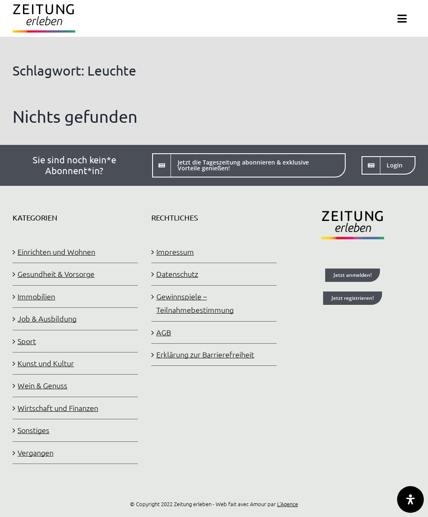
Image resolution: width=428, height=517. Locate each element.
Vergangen (36, 452)
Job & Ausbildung (47, 318)
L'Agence (287, 504)
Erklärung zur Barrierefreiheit (205, 354)
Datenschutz (177, 274)
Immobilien (36, 296)
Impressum (175, 251)
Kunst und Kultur (46, 363)
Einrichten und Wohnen (56, 251)
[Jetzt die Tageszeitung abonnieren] (249, 165)
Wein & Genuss (42, 385)
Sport (27, 341)
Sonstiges (33, 430)
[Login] (388, 165)
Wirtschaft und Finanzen (58, 408)
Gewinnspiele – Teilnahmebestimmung (195, 302)
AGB (163, 332)
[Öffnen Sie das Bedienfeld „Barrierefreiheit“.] (410, 499)
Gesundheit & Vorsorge (56, 274)
